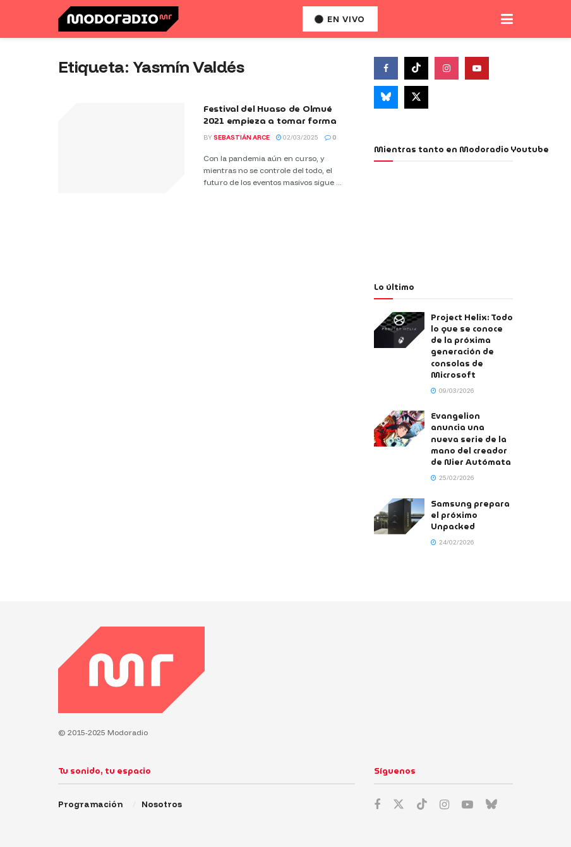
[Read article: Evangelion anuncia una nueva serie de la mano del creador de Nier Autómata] (399, 429)
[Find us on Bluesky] (386, 97)
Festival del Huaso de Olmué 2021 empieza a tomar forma (270, 115)
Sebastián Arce (241, 137)
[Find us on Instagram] (447, 68)
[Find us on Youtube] (477, 68)
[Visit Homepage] (118, 19)
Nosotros (161, 804)
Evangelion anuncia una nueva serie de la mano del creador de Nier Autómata (471, 439)
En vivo (340, 19)
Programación (90, 804)
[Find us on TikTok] (422, 804)
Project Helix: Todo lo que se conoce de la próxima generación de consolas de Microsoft (472, 346)
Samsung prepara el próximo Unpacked (470, 515)
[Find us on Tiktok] (416, 68)
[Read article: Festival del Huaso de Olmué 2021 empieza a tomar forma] (121, 148)
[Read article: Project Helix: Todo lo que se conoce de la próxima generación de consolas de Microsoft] (399, 330)
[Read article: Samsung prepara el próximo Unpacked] (399, 516)
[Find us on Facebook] (386, 68)
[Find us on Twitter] (416, 97)
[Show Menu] (507, 19)
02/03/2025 (297, 137)
